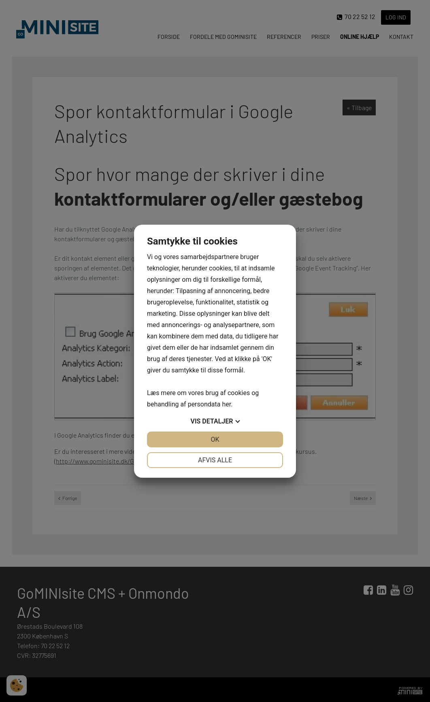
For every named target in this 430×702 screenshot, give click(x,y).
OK (215, 439)
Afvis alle (215, 460)
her (226, 404)
